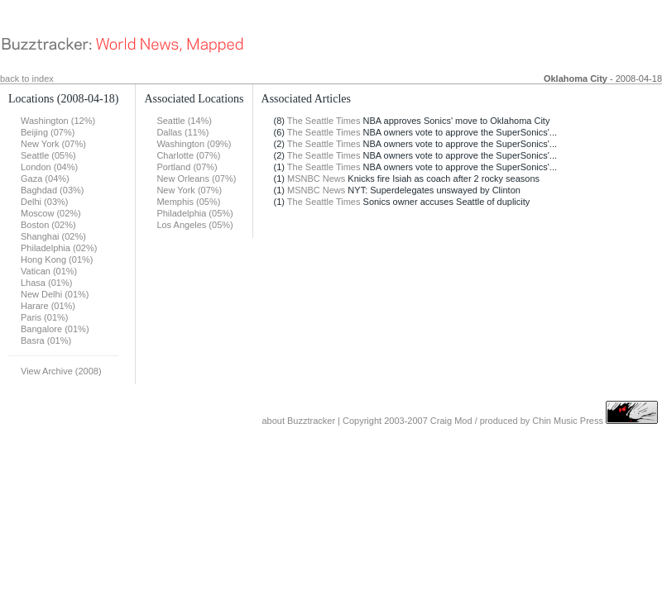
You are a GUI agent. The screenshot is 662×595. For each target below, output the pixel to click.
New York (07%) (53, 144)
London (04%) (49, 167)
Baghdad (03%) (52, 190)
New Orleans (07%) (196, 178)
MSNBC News (316, 178)
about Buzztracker (298, 421)
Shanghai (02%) (53, 236)
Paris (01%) (44, 317)
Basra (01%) (46, 340)
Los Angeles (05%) (194, 225)
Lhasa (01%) (46, 283)
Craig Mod (451, 421)
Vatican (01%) (49, 271)
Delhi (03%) (44, 202)
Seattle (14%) (184, 121)
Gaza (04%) (45, 178)
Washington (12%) (58, 121)
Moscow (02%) (51, 213)
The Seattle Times (324, 121)
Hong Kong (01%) (57, 259)
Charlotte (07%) (188, 155)
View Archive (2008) (61, 371)
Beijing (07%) (47, 132)
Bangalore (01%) (55, 329)
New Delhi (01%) (55, 294)
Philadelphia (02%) (59, 248)
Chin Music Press (567, 421)
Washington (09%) (193, 144)
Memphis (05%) (188, 202)
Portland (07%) (186, 167)
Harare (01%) (48, 306)
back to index (27, 78)
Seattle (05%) (48, 155)
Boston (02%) (48, 225)
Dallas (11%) (182, 132)
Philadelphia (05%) (194, 213)
